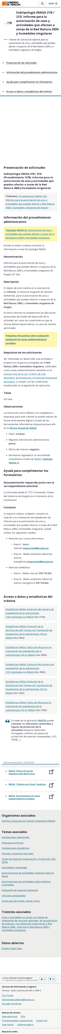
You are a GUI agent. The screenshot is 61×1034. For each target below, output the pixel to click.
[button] (42, 4)
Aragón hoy (41, 965)
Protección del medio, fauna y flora (21, 846)
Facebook (11, 980)
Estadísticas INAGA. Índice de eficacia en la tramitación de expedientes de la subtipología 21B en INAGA (28, 596)
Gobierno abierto (25, 969)
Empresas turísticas (12, 787)
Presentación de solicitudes (21, 62)
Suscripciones (8, 1008)
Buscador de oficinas (11, 949)
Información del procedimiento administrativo (31, 72)
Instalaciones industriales (15, 782)
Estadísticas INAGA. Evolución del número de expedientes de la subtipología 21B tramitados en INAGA (30, 558)
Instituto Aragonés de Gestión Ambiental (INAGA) (28, 766)
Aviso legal (7, 987)
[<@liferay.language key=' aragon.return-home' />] (11, 4)
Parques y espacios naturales (17, 798)
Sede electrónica (9, 961)
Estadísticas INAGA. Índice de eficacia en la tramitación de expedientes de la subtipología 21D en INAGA (28, 651)
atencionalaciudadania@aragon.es (18, 944)
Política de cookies (10, 991)
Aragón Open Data (12, 893)
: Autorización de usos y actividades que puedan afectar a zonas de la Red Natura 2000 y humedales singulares (30, 179)
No (52, 924)
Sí (43, 924)
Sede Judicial (8, 969)
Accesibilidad (8, 1000)
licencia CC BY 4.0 (32, 1014)
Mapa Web (7, 1004)
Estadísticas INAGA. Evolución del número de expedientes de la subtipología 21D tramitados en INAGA (30, 613)
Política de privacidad (11, 996)
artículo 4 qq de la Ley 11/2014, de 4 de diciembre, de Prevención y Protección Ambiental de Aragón (30, 323)
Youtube (23, 980)
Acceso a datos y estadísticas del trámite (29, 91)
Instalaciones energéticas (15, 793)
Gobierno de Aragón (11, 1017)
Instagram (36, 980)
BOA (23, 961)
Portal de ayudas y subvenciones (17, 965)
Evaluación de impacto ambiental (20, 835)
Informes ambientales (14, 840)
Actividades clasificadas (14, 812)
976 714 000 (7, 940)
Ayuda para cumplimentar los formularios (29, 81)
